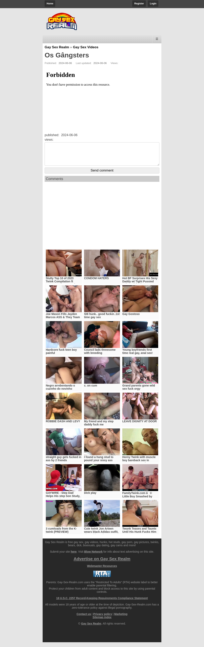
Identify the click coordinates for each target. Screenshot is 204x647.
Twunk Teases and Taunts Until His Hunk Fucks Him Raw (139, 536)
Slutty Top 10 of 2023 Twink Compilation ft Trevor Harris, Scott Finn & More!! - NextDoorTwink (63, 287)
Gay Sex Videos (85, 47)
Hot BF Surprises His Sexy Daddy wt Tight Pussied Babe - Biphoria (140, 286)
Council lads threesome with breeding (100, 356)
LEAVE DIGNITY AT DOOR (139, 426)
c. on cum (90, 390)
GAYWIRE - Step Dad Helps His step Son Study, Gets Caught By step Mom (63, 501)
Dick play (90, 497)
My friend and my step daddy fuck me (99, 427)
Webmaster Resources (102, 570)
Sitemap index (102, 622)
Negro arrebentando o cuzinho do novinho (60, 392)
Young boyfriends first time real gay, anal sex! (137, 356)
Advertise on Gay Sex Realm (102, 563)
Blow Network (93, 556)
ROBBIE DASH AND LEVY (63, 426)
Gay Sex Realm (57, 47)
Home (50, 3)
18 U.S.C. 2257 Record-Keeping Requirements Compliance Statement (102, 602)
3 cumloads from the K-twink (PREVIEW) (61, 535)
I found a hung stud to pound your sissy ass (98, 463)
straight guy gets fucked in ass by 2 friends (63, 463)
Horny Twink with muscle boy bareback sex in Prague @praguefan (139, 465)
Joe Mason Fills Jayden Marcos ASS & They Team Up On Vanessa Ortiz (63, 322)
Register (139, 3)
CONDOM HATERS (96, 283)
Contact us (83, 618)
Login (153, 3)
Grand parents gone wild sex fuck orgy (138, 392)
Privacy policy (102, 618)
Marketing (121, 618)
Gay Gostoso (131, 318)
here (74, 556)
